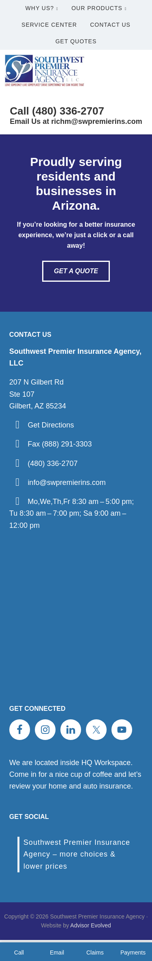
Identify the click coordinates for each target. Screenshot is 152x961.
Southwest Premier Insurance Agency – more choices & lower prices (77, 854)
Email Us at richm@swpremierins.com (76, 121)
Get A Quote (76, 271)
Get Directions (51, 425)
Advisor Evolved (90, 925)
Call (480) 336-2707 (57, 111)
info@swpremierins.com (66, 482)
